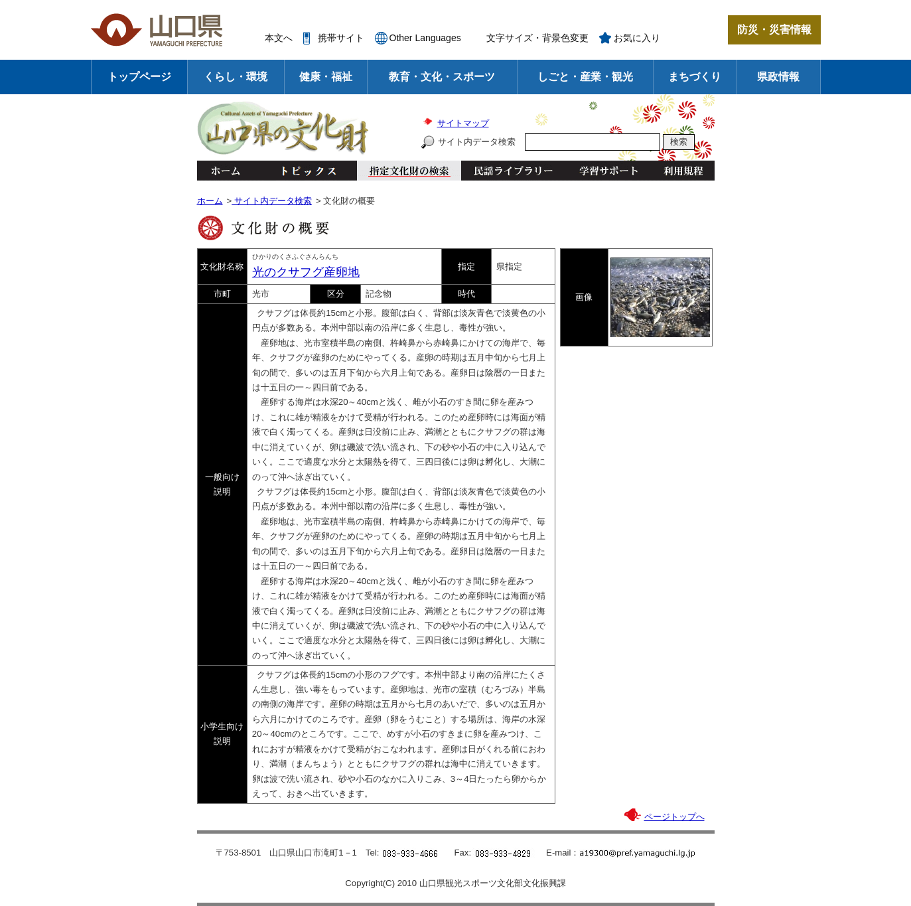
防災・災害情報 (774, 29)
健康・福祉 (325, 76)
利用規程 (683, 171)
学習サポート (608, 171)
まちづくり (694, 76)
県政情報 (778, 76)
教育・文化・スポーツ (442, 76)
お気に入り (637, 38)
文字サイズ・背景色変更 (537, 38)
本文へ (279, 38)
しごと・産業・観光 (585, 76)
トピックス (305, 171)
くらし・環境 (235, 76)
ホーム (225, 171)
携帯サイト (341, 38)
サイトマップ (463, 123)
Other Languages (425, 38)
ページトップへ (674, 817)
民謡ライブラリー (513, 171)
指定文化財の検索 (409, 171)
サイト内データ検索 (477, 142)
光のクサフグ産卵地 (306, 272)
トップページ (139, 76)
